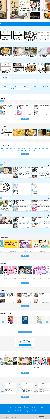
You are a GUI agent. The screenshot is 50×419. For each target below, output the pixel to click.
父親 (39, 148)
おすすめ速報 (9, 411)
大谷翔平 (34, 148)
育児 (43, 148)
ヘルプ (33, 411)
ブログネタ (25, 410)
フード (5, 86)
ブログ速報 (8, 410)
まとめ (5, 88)
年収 (18, 150)
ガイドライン (34, 407)
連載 (25, 86)
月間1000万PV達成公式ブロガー (26, 406)
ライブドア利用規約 (11, 417)
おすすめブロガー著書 (18, 410)
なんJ (25, 88)
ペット (15, 86)
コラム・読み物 (45, 86)
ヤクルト (13, 150)
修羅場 (34, 150)
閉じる (41, 416)
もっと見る (48, 77)
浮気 (38, 150)
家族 (26, 150)
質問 (47, 148)
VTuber (6, 148)
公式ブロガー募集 (26, 411)
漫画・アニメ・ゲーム (15, 88)
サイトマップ (34, 410)
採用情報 (42, 407)
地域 (35, 86)
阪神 (30, 150)
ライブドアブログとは (10, 407)
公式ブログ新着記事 (18, 407)
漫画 (22, 150)
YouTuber (3, 150)
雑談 (11, 148)
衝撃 (29, 148)
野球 (2, 148)
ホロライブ (24, 148)
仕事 (19, 148)
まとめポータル (26, 407)
